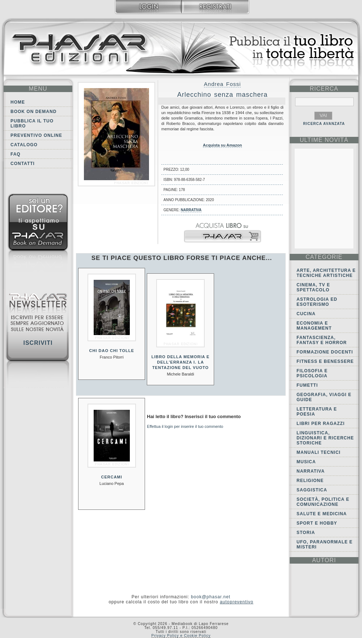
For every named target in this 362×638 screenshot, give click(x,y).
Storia (306, 532)
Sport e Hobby (317, 523)
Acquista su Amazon (222, 145)
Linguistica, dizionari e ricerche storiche (325, 438)
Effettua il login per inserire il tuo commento (185, 426)
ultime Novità (324, 140)
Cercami (111, 477)
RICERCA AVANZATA (324, 124)
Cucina (306, 313)
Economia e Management (314, 326)
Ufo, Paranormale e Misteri (325, 544)
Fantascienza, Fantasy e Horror (322, 340)
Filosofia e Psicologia (312, 373)
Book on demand (33, 111)
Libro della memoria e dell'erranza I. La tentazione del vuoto (181, 362)
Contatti (22, 163)
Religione (310, 480)
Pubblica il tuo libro (32, 123)
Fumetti (307, 385)
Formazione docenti (325, 352)
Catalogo (24, 144)
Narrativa (191, 210)
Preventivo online (36, 135)
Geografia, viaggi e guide (324, 397)
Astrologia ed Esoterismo (317, 302)
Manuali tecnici (319, 452)
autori (324, 560)
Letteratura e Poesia (317, 412)
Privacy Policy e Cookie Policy (181, 636)
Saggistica (312, 489)
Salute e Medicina (322, 513)
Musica (306, 461)
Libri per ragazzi (321, 423)
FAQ (15, 154)
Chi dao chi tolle (111, 350)
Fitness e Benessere (325, 361)
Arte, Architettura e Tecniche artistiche (326, 273)
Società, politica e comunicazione (323, 502)
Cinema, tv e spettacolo (313, 287)
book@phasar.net (210, 596)
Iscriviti (37, 343)
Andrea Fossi (222, 84)
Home (17, 102)
